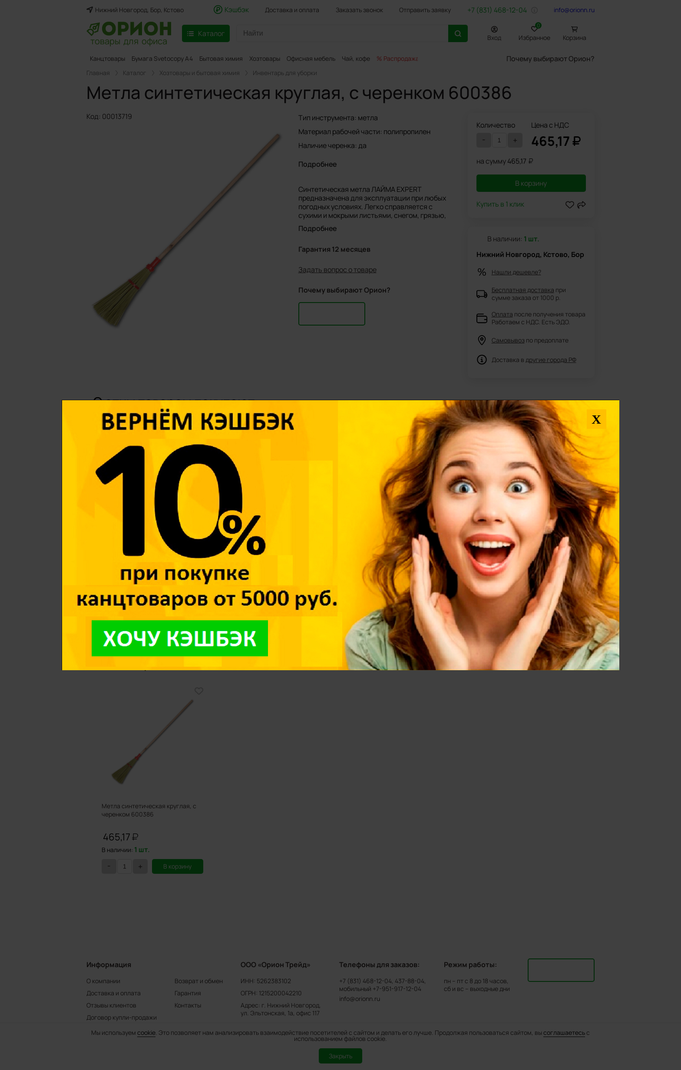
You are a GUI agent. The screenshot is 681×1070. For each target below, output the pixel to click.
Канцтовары (107, 58)
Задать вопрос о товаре (337, 269)
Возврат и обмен (199, 981)
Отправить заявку (425, 10)
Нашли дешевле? (516, 272)
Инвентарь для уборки (285, 73)
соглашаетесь (564, 1032)
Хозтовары (264, 58)
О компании (103, 981)
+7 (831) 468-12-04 (497, 10)
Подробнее (317, 164)
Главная (98, 73)
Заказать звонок (359, 10)
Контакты (188, 1005)
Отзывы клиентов (111, 1005)
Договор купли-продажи (121, 1017)
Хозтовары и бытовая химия (199, 73)
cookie (146, 1032)
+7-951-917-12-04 (397, 989)
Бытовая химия (221, 58)
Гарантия (188, 993)
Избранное (534, 32)
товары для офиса (128, 40)
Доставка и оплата (292, 10)
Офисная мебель (311, 58)
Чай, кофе (356, 58)
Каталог (134, 73)
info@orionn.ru (574, 10)
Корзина (574, 37)
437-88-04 (409, 981)
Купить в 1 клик (500, 205)
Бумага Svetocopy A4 (162, 58)
